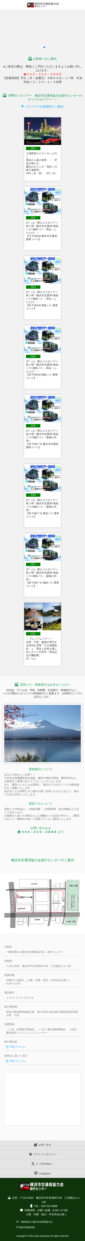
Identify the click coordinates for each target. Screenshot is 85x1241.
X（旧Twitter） (42, 1163)
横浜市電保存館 (25, 1227)
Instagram (42, 1173)
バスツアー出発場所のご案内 (42, 106)
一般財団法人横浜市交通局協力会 (34, 1222)
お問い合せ (42, 1144)
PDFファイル (15, 1046)
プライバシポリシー (42, 1154)
